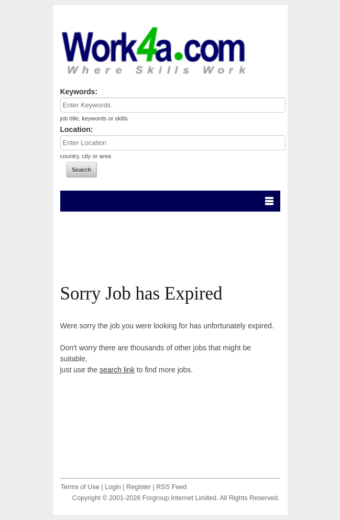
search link (117, 370)
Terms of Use (80, 487)
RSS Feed (171, 487)
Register (138, 487)
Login (113, 487)
